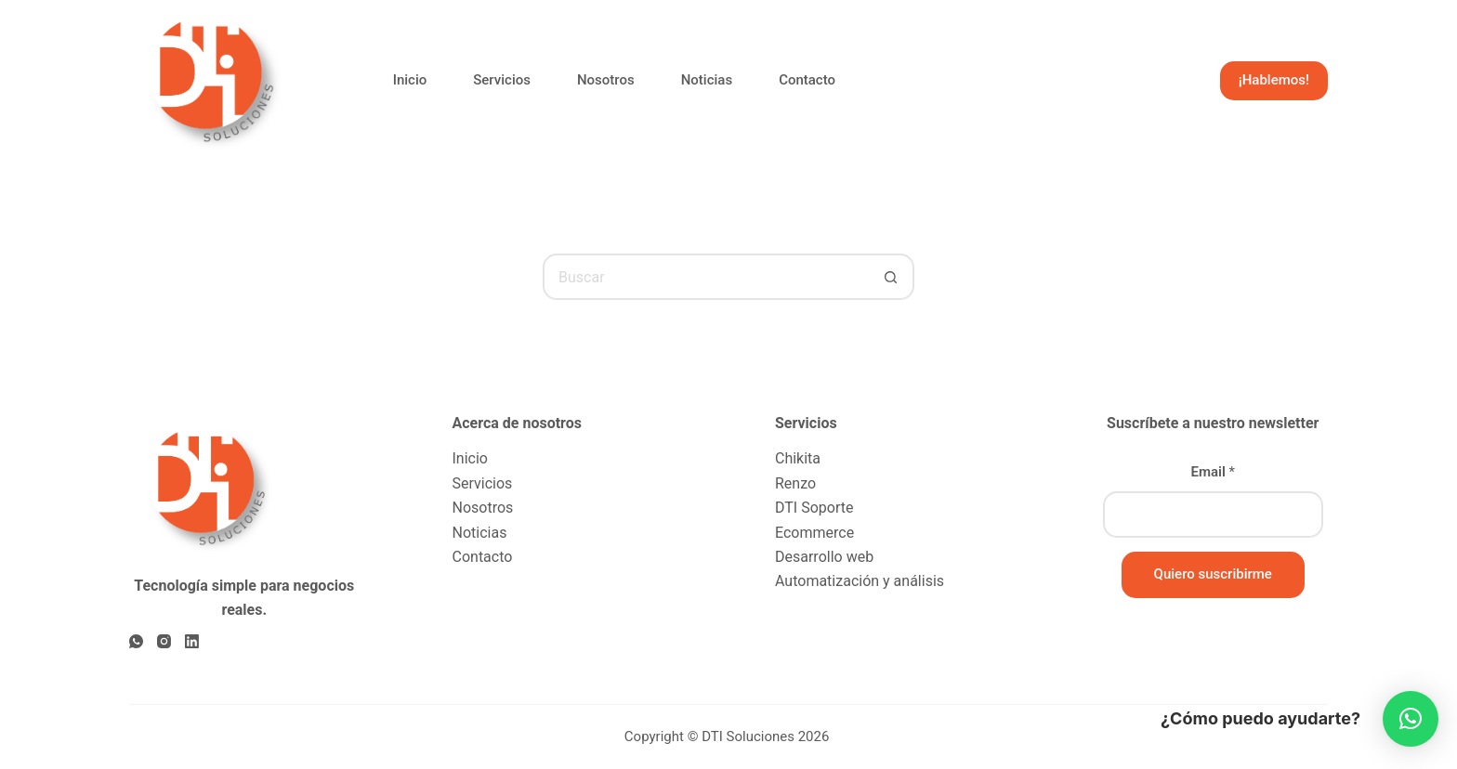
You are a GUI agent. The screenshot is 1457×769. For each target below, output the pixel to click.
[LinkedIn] (192, 641)
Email (1212, 471)
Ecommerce (814, 532)
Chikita (797, 458)
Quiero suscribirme (1213, 574)
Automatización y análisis (859, 581)
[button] (1410, 719)
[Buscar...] (705, 277)
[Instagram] (164, 641)
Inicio (410, 80)
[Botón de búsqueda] (891, 277)
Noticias (706, 80)
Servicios (502, 80)
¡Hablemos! (1274, 80)
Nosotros (606, 80)
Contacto (807, 80)
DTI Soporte (814, 507)
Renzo (795, 483)
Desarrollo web (824, 557)
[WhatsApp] (136, 641)
